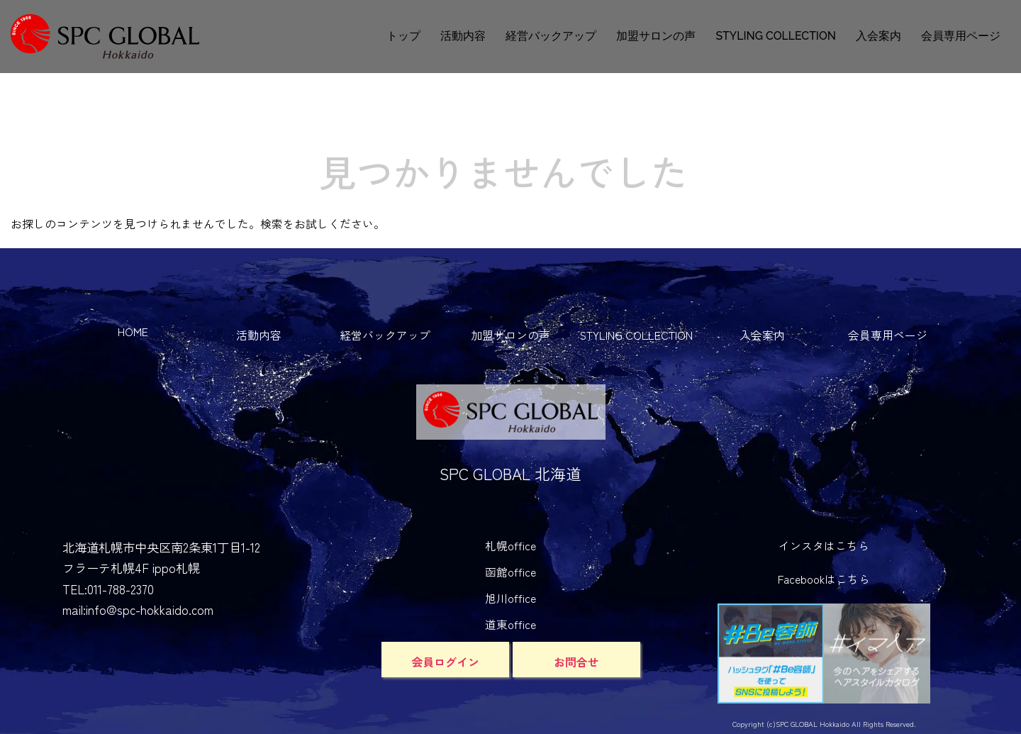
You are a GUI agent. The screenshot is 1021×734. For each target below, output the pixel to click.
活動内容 (463, 36)
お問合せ (576, 661)
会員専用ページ (960, 36)
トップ (403, 36)
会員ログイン (445, 661)
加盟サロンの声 (656, 36)
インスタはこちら (824, 546)
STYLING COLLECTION (775, 36)
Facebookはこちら (824, 579)
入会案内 (878, 36)
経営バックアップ (551, 36)
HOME (133, 331)
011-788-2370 (120, 589)
